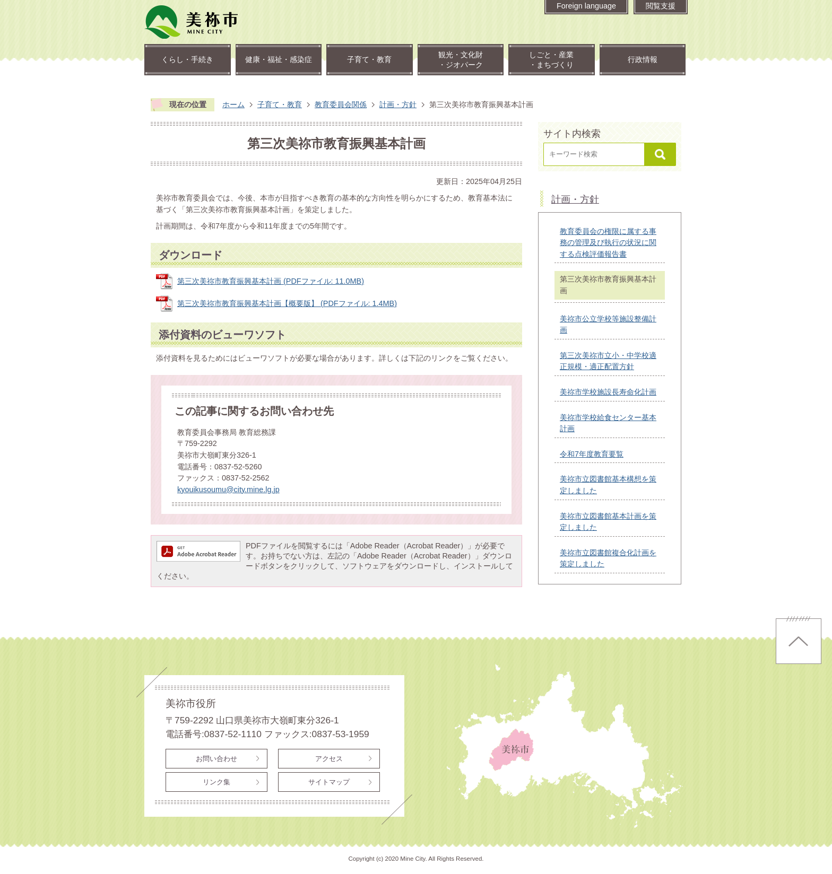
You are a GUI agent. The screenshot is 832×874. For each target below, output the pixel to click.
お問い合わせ (216, 759)
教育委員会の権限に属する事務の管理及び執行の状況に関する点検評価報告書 (608, 242)
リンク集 (216, 782)
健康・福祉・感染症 (278, 59)
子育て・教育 (369, 59)
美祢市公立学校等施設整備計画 (608, 324)
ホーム (233, 104)
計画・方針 (398, 104)
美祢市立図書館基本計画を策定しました (608, 522)
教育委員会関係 (341, 104)
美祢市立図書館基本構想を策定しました (608, 485)
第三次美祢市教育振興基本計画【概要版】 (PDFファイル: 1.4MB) (287, 303)
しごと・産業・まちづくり (551, 59)
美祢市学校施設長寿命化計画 (608, 392)
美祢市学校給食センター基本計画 (608, 423)
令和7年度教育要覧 (591, 454)
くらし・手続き (187, 59)
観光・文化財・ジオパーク (460, 59)
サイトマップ (329, 782)
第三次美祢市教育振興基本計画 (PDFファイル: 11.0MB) (270, 281)
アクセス (329, 759)
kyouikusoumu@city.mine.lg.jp (228, 489)
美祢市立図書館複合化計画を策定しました (608, 558)
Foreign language (586, 6)
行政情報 (642, 59)
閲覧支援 (660, 6)
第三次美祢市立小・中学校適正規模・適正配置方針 (608, 361)
